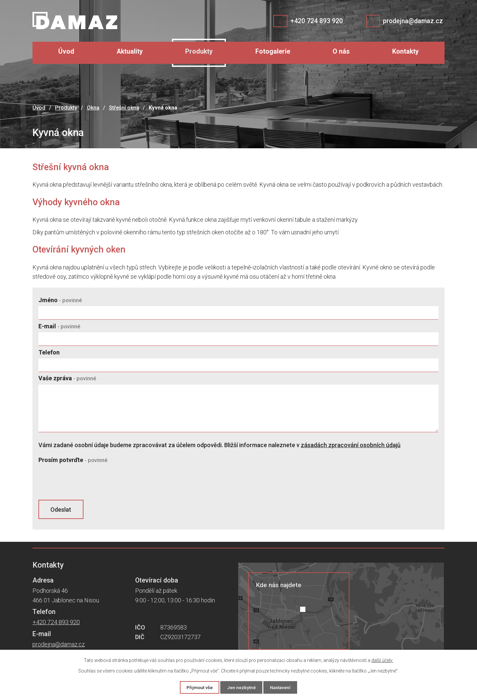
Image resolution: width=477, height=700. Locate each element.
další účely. (382, 660)
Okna (93, 108)
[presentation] (88, 482)
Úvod (66, 51)
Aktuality (130, 51)
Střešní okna (124, 108)
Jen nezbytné (241, 687)
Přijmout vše (197, 687)
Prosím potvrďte (72, 459)
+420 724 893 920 (315, 21)
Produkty (199, 51)
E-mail (59, 326)
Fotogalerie (272, 51)
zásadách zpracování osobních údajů (350, 445)
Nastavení (282, 687)
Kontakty (405, 51)
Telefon (49, 352)
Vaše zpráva (67, 378)
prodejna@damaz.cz (412, 21)
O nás (341, 51)
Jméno (60, 300)
